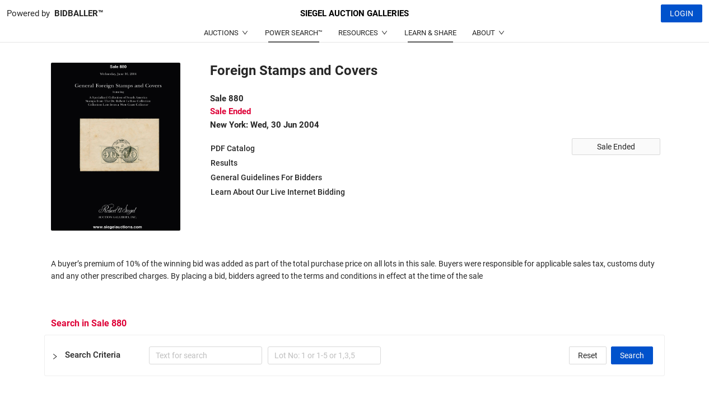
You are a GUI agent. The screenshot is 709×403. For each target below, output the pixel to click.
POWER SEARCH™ (294, 33)
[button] (354, 355)
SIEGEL (354, 13)
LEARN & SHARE (430, 33)
